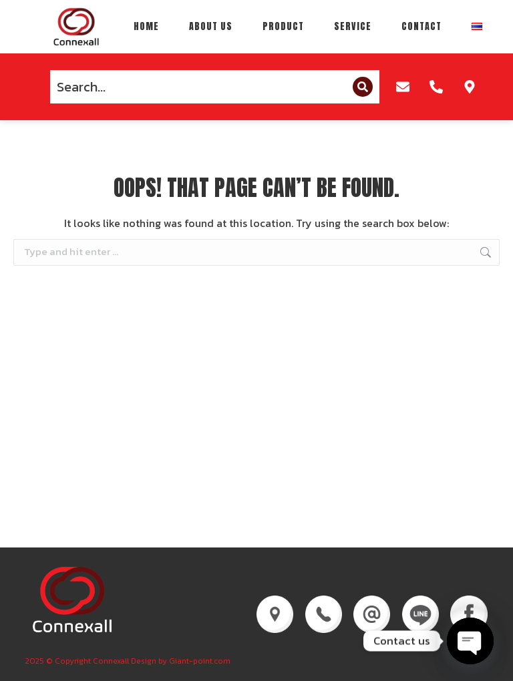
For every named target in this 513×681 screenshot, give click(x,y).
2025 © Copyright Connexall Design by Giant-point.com (127, 661)
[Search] (363, 87)
